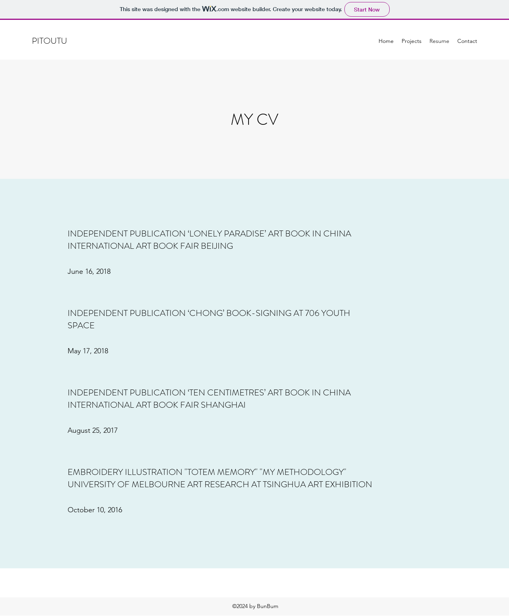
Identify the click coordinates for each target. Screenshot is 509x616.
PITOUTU (50, 41)
